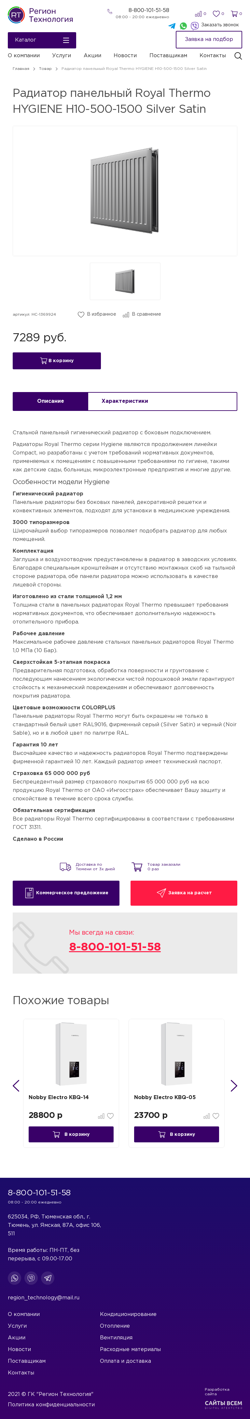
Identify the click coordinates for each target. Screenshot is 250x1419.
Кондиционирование (128, 1314)
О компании (24, 55)
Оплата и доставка (125, 1361)
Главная (21, 69)
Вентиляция (116, 1337)
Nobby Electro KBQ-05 (166, 1099)
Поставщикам (168, 55)
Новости (125, 55)
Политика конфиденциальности (51, 1404)
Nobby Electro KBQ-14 (60, 1099)
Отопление (115, 1326)
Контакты (213, 55)
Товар (45, 69)
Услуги (61, 55)
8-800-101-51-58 (149, 10)
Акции (92, 55)
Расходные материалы (130, 1349)
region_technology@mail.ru (43, 1297)
